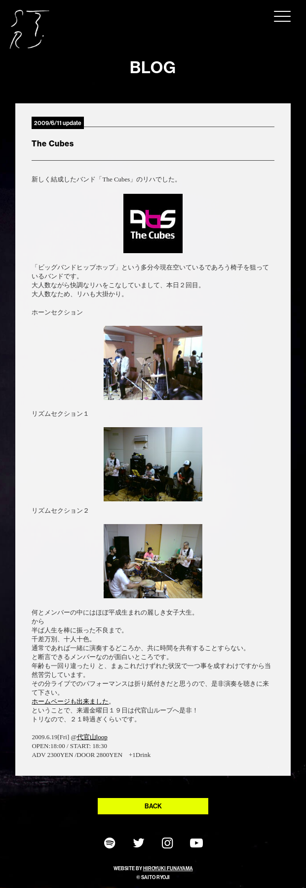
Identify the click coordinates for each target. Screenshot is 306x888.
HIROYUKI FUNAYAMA (168, 868)
